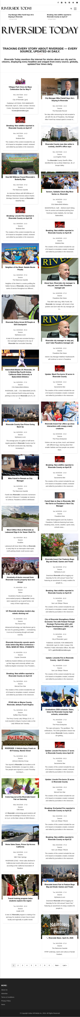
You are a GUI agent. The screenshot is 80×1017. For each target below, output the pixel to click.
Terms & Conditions (7, 997)
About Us (4, 990)
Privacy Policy (6, 1001)
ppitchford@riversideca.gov (62, 650)
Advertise (4, 993)
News (3, 1004)
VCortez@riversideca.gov (20, 111)
